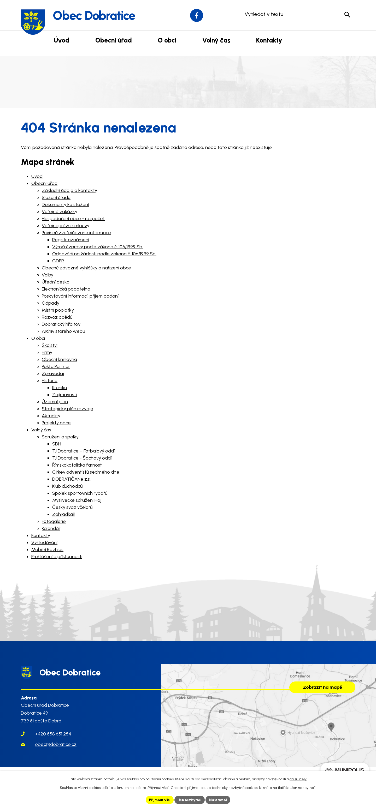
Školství (49, 345)
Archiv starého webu (63, 331)
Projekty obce (56, 423)
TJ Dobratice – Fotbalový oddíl (83, 451)
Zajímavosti (64, 394)
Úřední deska (55, 282)
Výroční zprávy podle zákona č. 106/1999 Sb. (97, 247)
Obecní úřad (44, 183)
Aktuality (51, 416)
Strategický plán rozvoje (67, 409)
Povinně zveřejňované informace (76, 233)
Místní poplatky (58, 310)
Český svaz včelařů (72, 507)
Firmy (47, 352)
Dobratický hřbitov (61, 324)
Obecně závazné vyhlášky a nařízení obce (86, 268)
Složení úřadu (56, 197)
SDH (56, 444)
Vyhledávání (44, 542)
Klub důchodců (67, 486)
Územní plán (55, 401)
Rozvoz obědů (57, 317)
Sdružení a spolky (60, 437)
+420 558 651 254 (53, 736)
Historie (49, 380)
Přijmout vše (159, 800)
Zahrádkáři (63, 514)
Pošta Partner (56, 366)
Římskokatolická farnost (77, 465)
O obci (38, 338)
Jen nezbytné (190, 800)
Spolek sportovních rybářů (79, 493)
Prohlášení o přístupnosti (56, 556)
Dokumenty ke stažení (65, 204)
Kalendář (51, 528)
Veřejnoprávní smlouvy (65, 225)
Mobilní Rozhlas (47, 549)
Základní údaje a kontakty (69, 190)
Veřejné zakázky (59, 211)
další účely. (298, 779)
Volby (47, 275)
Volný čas (41, 430)
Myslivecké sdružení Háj (76, 500)
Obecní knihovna (59, 359)
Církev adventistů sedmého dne (85, 472)
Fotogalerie (54, 521)
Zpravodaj (53, 373)
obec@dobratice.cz (56, 747)
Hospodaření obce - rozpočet (73, 218)
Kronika (59, 387)
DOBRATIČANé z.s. (71, 479)
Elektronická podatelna (66, 289)
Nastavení (219, 800)
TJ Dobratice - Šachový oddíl (82, 458)
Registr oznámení (70, 240)
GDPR (58, 261)
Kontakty (40, 535)
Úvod (37, 176)
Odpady (50, 303)
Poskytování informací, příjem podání (80, 296)
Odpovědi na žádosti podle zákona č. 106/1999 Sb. (104, 254)
